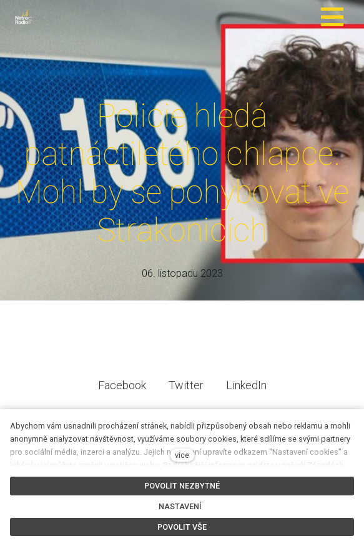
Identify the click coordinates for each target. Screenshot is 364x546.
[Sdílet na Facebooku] (122, 393)
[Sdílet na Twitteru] (186, 393)
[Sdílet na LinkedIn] (246, 393)
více (182, 455)
